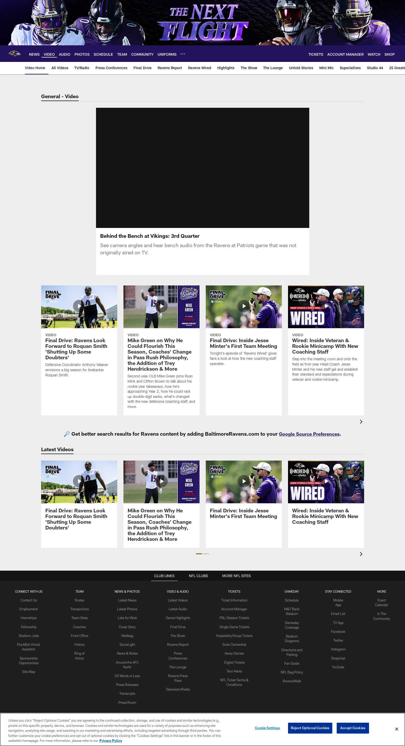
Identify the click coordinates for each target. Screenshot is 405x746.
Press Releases (127, 687)
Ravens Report (178, 653)
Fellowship (29, 631)
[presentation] (362, 428)
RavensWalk (291, 678)
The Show (178, 644)
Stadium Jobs (29, 640)
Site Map (29, 674)
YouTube (337, 670)
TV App (337, 627)
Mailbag (127, 640)
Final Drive (178, 636)
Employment (29, 614)
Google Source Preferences (309, 440)
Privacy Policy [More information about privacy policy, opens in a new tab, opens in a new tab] (110, 740)
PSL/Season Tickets (234, 623)
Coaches (80, 631)
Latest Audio (178, 614)
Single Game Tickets (233, 631)
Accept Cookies (352, 729)
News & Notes (127, 657)
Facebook (337, 636)
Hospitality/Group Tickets (233, 640)
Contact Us (29, 606)
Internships (29, 623)
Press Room (127, 704)
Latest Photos (127, 614)
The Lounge (178, 674)
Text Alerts (233, 674)
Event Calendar (381, 606)
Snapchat (337, 661)
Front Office (80, 640)
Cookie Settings (267, 729)
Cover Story (127, 631)
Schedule (291, 606)
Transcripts (127, 695)
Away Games (234, 657)
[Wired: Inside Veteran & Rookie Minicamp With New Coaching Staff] (326, 343)
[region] (202, 729)
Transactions (80, 614)
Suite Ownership (233, 648)
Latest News (127, 606)
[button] (199, 560)
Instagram (337, 653)
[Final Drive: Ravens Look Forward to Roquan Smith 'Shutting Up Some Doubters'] (79, 341)
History (80, 648)
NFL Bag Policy (291, 670)
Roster (80, 606)
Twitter (337, 644)
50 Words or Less (128, 678)
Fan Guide (291, 661)
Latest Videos (177, 606)
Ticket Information (233, 606)
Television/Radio (177, 695)
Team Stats (80, 623)
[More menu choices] (183, 54)
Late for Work (128, 623)
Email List (337, 619)
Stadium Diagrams (291, 640)
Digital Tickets (234, 665)
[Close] (396, 729)
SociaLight (127, 648)
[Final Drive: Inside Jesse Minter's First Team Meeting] (244, 335)
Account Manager (234, 614)
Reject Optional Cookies (310, 729)
